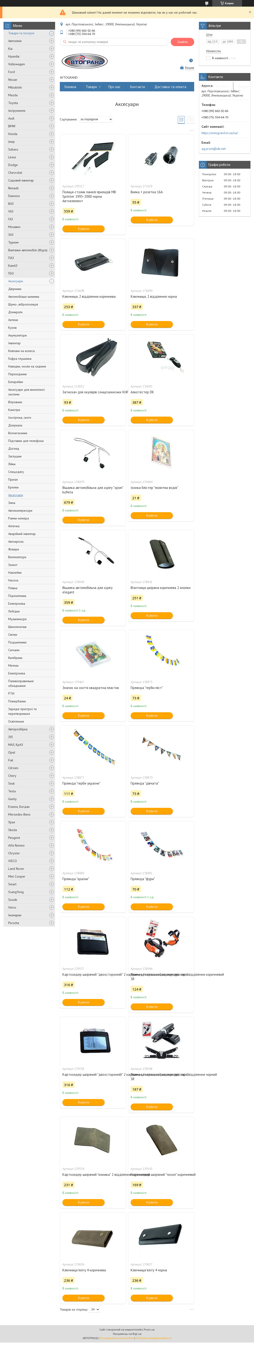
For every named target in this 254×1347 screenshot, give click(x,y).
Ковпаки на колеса (21, 351)
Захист (12, 565)
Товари (91, 87)
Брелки (13, 487)
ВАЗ (11, 203)
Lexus (12, 157)
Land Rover (16, 869)
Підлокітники (17, 596)
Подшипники (17, 642)
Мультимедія (17, 619)
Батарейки (15, 382)
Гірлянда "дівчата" (145, 783)
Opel (11, 752)
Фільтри (13, 549)
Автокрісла (15, 541)
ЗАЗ (10, 234)
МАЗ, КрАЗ (15, 745)
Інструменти (16, 110)
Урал (11, 822)
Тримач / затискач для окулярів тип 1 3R (159, 976)
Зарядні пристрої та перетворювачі (22, 711)
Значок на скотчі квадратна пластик (90, 687)
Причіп (13, 479)
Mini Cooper (16, 876)
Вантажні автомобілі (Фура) (27, 250)
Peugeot (14, 838)
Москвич (14, 227)
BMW (11, 126)
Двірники (14, 289)
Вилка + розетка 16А (147, 192)
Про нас (114, 87)
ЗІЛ (10, 737)
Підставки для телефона (26, 441)
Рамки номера (18, 518)
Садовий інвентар (21, 180)
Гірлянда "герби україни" (81, 783)
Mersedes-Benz (19, 814)
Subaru (13, 149)
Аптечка (13, 526)
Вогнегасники (17, 433)
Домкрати (15, 312)
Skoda (12, 830)
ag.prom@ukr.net (213, 149)
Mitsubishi (15, 87)
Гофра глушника (19, 358)
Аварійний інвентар (22, 534)
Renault (13, 188)
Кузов (12, 327)
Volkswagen (16, 64)
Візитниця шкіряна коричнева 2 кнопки (160, 587)
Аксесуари (15, 281)
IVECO (12, 861)
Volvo (12, 907)
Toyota (13, 103)
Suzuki (12, 900)
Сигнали (13, 650)
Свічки (12, 634)
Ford (11, 72)
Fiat (10, 760)
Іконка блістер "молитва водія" (154, 487)
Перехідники (17, 374)
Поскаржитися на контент (117, 1338)
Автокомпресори (20, 510)
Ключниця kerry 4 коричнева (84, 1270)
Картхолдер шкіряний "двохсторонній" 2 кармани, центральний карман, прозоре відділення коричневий (92, 974)
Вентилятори (17, 557)
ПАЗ (11, 258)
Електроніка (16, 603)
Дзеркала (15, 425)
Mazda (13, 95)
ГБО (11, 273)
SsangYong (16, 892)
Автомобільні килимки (23, 296)
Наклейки (15, 572)
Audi (11, 118)
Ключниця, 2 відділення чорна (154, 296)
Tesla (12, 791)
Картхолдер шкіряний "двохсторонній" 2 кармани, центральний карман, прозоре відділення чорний (92, 1074)
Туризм (13, 242)
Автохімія (15, 41)
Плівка (12, 588)
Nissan (12, 79)
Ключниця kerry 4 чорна (149, 1270)
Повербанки (17, 701)
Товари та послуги (21, 33)
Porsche (13, 923)
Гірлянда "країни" (75, 879)
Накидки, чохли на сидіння (27, 366)
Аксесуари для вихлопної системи (26, 391)
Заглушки (15, 456)
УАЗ (10, 211)
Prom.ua (149, 1329)
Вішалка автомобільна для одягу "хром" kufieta (92, 489)
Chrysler (14, 853)
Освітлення (16, 721)
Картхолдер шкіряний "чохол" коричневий (161, 1174)
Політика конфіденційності (153, 1338)
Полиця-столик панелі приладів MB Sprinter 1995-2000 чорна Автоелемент (89, 196)
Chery (12, 776)
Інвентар (14, 343)
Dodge (13, 165)
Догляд (13, 448)
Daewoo (14, 196)
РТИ (11, 693)
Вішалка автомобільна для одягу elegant (87, 589)
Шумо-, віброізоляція (23, 304)
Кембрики (15, 658)
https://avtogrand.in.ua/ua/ (219, 133)
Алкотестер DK (142, 392)
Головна (70, 87)
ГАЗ (10, 219)
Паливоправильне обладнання (21, 683)
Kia (10, 48)
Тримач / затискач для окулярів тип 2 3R (159, 1076)
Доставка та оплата (170, 87)
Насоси (13, 580)
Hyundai (13, 56)
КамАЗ (12, 265)
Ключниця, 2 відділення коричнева (89, 296)
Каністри (14, 410)
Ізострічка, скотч (19, 417)
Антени (13, 320)
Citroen (13, 768)
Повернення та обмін (212, 87)
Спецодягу (16, 472)
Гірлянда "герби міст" (147, 687)
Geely (12, 799)
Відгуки (243, 87)
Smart (12, 884)
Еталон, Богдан (19, 807)
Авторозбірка (17, 729)
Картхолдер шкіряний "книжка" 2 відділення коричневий (92, 1174)
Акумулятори (17, 335)
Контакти (137, 87)
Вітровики (15, 402)
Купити (83, 228)
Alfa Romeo (16, 845)
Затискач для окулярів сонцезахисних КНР (92, 392)
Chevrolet (15, 172)
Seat (11, 783)
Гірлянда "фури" (143, 879)
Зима (11, 503)
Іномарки (14, 915)
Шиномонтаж (17, 627)
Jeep (11, 141)
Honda (12, 134)
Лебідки (14, 611)
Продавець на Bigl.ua (127, 1333)
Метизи (13, 665)
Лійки (11, 464)
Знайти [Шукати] (182, 42)
